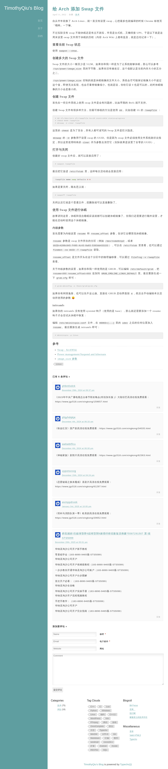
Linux (59, 364)
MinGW (94, 734)
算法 (111, 726)
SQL (105, 750)
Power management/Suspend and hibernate (81, 354)
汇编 (107, 738)
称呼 (103, 634)
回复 (158, 407)
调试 (105, 722)
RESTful (94, 750)
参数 (67, 358)
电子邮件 (105, 641)
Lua (107, 706)
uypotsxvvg (69, 471)
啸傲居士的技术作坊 (138, 717)
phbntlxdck (68, 385)
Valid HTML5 (135, 735)
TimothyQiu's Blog (23, 8)
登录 (132, 731)
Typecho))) (126, 764)
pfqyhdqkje (69, 417)
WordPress (95, 718)
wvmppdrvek (69, 502)
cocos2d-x (108, 742)
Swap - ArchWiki (67, 350)
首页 (40, 20)
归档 (40, 36)
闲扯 (59, 709)
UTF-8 (105, 734)
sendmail (94, 742)
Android (103, 746)
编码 (103, 714)
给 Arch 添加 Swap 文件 (78, 9)
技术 (77, 14)
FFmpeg (94, 722)
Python (94, 710)
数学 (116, 738)
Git (114, 734)
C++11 (113, 714)
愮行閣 (133, 713)
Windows (106, 710)
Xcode (114, 746)
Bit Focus (134, 705)
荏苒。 (133, 709)
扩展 (92, 746)
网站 (102, 649)
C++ (92, 706)
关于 (40, 28)
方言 (92, 730)
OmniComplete (97, 726)
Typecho (103, 730)
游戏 (114, 722)
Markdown (95, 738)
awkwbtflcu (69, 444)
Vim (107, 718)
